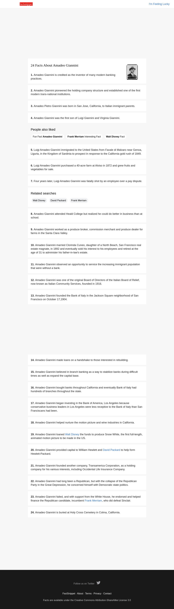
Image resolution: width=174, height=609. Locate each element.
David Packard (58, 200)
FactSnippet (68, 593)
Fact (115, 136)
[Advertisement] (87, 33)
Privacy (97, 593)
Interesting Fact (84, 136)
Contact (107, 593)
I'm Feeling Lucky (159, 4)
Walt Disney (39, 200)
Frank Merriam (78, 200)
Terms (88, 593)
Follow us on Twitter (87, 583)
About (80, 593)
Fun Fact (47, 136)
